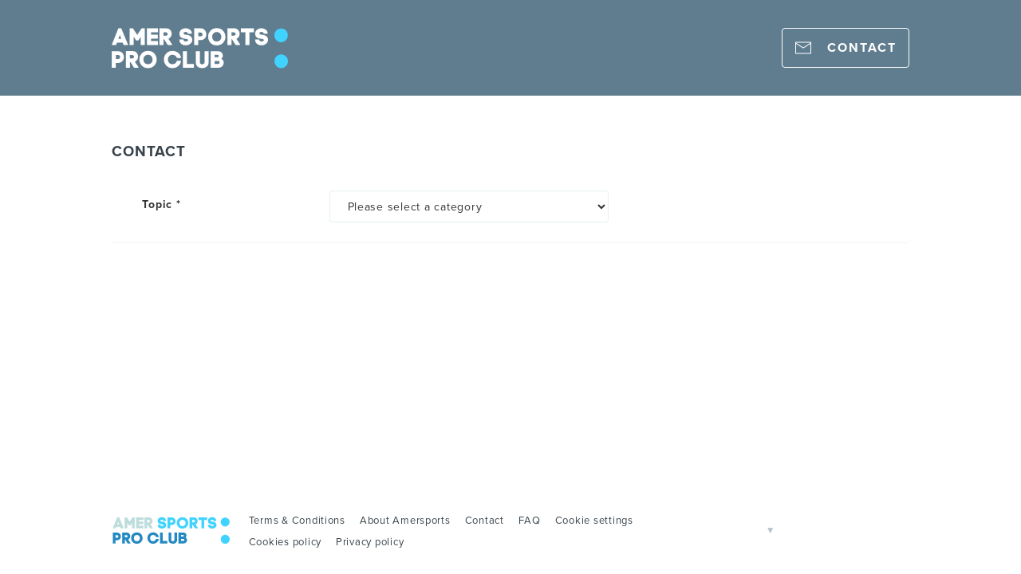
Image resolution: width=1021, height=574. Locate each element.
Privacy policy (370, 541)
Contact (484, 520)
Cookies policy (285, 541)
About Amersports (405, 520)
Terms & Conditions (297, 520)
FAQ (529, 520)
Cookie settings (594, 520)
